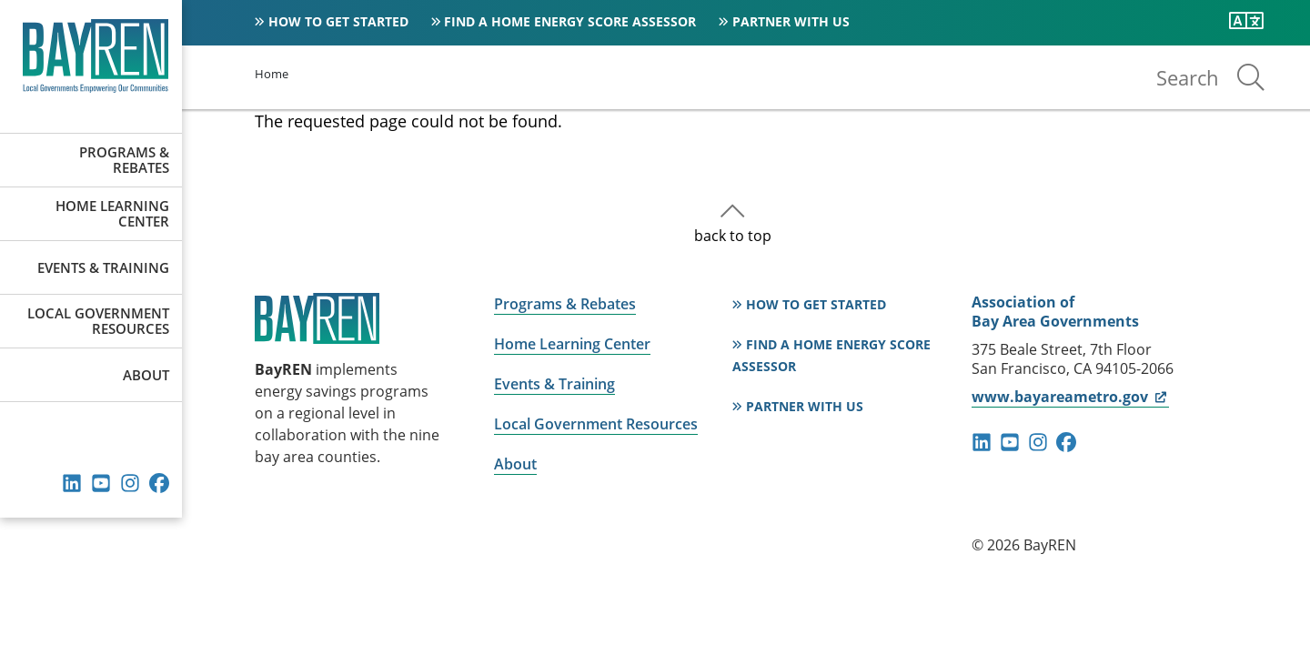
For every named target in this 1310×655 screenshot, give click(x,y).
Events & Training (103, 267)
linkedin (72, 483)
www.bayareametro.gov (1070, 397)
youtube (101, 483)
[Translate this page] (1246, 21)
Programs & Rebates (124, 159)
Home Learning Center (112, 213)
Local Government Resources (98, 321)
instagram (130, 483)
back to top (732, 236)
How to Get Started (338, 21)
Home (271, 74)
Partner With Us (791, 21)
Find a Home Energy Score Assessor (570, 21)
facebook (159, 483)
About (146, 375)
